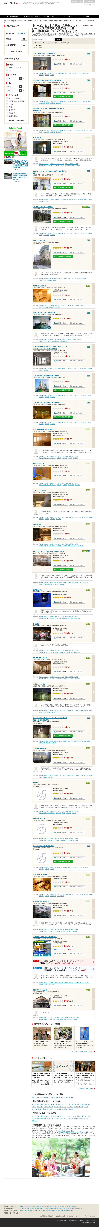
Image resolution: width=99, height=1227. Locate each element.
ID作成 (93, 4)
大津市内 (67, 1210)
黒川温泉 (66, 1208)
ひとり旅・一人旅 (70, 1104)
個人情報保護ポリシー (62, 1221)
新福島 (58, 1097)
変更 (24, 39)
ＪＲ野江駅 (77, 652)
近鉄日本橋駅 (79, 546)
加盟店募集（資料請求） (47, 1216)
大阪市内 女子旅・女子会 (64, 73)
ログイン (87, 4)
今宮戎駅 (41, 896)
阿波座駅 (41, 397)
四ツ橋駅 (64, 458)
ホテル (34, 1107)
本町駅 (89, 395)
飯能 (44, 1210)
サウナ (34, 1104)
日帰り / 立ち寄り (15, 67)
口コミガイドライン (74, 1216)
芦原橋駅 (68, 931)
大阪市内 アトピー (43, 305)
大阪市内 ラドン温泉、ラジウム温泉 (48, 101)
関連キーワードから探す (12, 1213)
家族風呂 (12, 113)
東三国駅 (51, 984)
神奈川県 (23, 1206)
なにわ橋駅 (42, 103)
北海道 (59, 1206)
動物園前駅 (63, 1019)
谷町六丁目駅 (71, 546)
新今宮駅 (69, 1019)
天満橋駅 (47, 75)
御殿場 (48, 1210)
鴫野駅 (90, 710)
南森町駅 (41, 75)
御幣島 (68, 1097)
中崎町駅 (78, 165)
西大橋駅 (47, 397)
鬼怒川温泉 (78, 1208)
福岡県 (74, 1206)
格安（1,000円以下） (57, 1104)
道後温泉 (60, 1208)
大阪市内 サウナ (76, 73)
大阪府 (54, 1206)
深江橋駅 (50, 777)
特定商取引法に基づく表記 (76, 1221)
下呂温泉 (46, 1208)
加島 (72, 1097)
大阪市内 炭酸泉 (43, 983)
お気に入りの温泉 (77, 1)
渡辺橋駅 (51, 307)
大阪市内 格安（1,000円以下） (47, 165)
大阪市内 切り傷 (73, 199)
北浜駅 (52, 75)
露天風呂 (84, 1104)
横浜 (21, 1210)
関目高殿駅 (63, 652)
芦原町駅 (57, 931)
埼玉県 (29, 1206)
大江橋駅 (58, 103)
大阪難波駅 (77, 618)
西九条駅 (63, 840)
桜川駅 (63, 931)
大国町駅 (47, 896)
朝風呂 (40, 1109)
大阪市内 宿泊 (42, 73)
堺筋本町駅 (84, 278)
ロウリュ (34, 1109)
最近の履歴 (89, 1)
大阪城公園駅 (63, 341)
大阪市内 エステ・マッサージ (82, 305)
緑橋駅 (48, 712)
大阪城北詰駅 (55, 341)
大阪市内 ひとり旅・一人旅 (85, 130)
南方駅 (74, 813)
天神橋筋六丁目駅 (70, 165)
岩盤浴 (59, 1109)
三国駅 (87, 983)
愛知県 (69, 1206)
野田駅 (57, 584)
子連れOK (40, 1107)
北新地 (53, 1097)
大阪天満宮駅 (85, 73)
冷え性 (86, 1107)
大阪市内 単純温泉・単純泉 (46, 582)
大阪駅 (46, 307)
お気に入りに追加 (78, 64)
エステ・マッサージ (60, 1107)
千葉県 (34, 1206)
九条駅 (57, 840)
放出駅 (53, 712)
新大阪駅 (68, 813)
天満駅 (57, 165)
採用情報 (93, 1221)
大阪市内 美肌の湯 (67, 741)
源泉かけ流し (13, 116)
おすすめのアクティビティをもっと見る (82, 1051)
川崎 (25, 1210)
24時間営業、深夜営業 (16, 101)
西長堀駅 (62, 584)
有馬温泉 (33, 1208)
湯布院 (72, 1208)
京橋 (33, 1097)
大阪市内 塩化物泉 (43, 199)
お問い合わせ (91, 1216)
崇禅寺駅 (58, 813)
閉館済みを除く (66, 43)
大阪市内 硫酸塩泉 (54, 199)
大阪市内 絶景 (61, 368)
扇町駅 (62, 165)
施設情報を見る (60, 64)
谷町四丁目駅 (42, 280)
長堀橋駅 (59, 485)
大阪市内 (54, 1210)
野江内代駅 (70, 652)
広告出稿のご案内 (61, 1216)
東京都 (49, 1206)
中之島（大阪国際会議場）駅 (46, 584)
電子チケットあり (40, 43)
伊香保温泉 (53, 1208)
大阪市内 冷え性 (87, 101)
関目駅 (57, 652)
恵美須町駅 (53, 896)
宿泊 (89, 1104)
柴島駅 (63, 813)
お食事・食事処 (48, 1107)
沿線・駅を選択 (16, 51)
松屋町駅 (77, 485)
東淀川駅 (47, 869)
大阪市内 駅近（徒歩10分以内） (47, 458)
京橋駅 (79, 339)
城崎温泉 (39, 1208)
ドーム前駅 (69, 840)
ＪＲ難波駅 (77, 678)
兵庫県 (39, 1206)
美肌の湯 (45, 1109)
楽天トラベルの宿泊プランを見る (62, 96)
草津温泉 (23, 1208)
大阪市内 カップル (52, 73)
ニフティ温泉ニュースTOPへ (85, 1088)
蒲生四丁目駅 (42, 712)
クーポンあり (53, 43)
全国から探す (22, 33)
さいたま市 (38, 1210)
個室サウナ (52, 1109)
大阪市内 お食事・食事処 (85, 517)
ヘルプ (84, 1216)
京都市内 (60, 1210)
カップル (70, 1107)
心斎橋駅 (52, 397)
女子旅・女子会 (78, 1107)
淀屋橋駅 (52, 103)
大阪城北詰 (38, 1097)
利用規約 (87, 1221)
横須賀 (30, 1210)
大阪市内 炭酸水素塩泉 (45, 278)
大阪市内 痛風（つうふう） (74, 101)
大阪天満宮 (46, 1097)
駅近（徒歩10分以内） (43, 1104)
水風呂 (79, 1104)
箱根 (28, 1208)
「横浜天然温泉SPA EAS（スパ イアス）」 (72, 1132)
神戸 (72, 1210)
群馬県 (44, 1206)
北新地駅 (41, 307)
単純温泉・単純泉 (67, 1109)
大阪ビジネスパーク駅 (44, 341)
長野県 (64, 1206)
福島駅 (40, 370)
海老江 (63, 1097)
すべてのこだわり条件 (16, 120)
